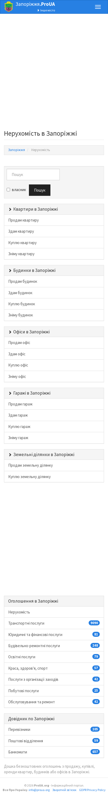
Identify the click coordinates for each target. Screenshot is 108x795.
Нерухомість (19, 612)
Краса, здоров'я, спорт (54, 668)
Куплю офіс (18, 365)
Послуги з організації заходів (54, 679)
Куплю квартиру (22, 242)
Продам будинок (22, 281)
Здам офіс (16, 353)
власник (16, 189)
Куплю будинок (21, 303)
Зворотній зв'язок (64, 790)
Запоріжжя (35, 4)
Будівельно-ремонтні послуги (54, 645)
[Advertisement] (54, 73)
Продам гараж (20, 404)
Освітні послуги (54, 656)
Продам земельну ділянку (30, 465)
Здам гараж (18, 415)
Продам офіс (19, 342)
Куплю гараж (19, 426)
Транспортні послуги (54, 623)
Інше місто (46, 10)
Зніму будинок (20, 314)
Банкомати (54, 751)
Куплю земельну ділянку (29, 476)
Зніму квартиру (21, 253)
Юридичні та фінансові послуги (54, 634)
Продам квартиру (23, 220)
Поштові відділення (54, 740)
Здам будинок (20, 292)
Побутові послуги (54, 690)
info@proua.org (39, 790)
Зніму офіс (17, 376)
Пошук (39, 190)
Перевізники (54, 729)
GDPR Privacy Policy (92, 790)
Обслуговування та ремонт (54, 701)
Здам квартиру (21, 231)
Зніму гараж (18, 437)
